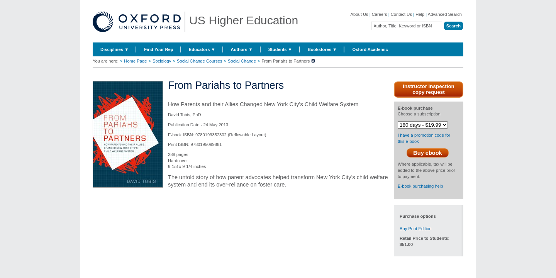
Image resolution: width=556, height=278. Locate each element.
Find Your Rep (158, 49)
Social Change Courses (199, 61)
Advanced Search (445, 14)
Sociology (162, 61)
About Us (359, 14)
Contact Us (401, 14)
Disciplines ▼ (114, 49)
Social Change (242, 61)
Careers (379, 14)
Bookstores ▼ (322, 49)
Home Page (135, 61)
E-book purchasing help (420, 186)
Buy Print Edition (416, 228)
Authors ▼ (242, 49)
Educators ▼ (202, 49)
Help (419, 14)
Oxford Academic (370, 49)
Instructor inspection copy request (428, 89)
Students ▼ (280, 49)
